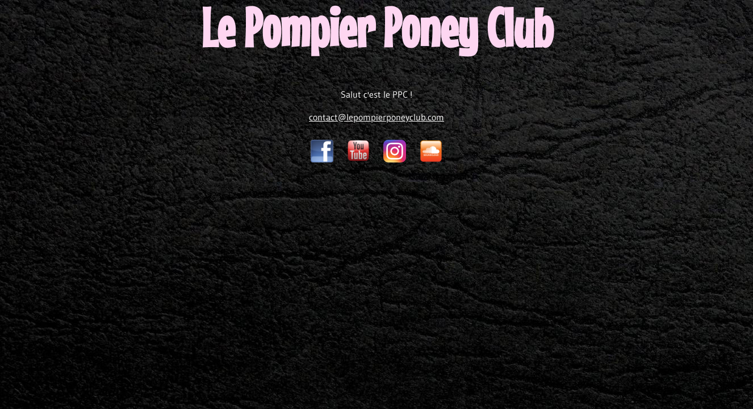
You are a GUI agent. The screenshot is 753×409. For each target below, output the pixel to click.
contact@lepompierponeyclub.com (376, 117)
